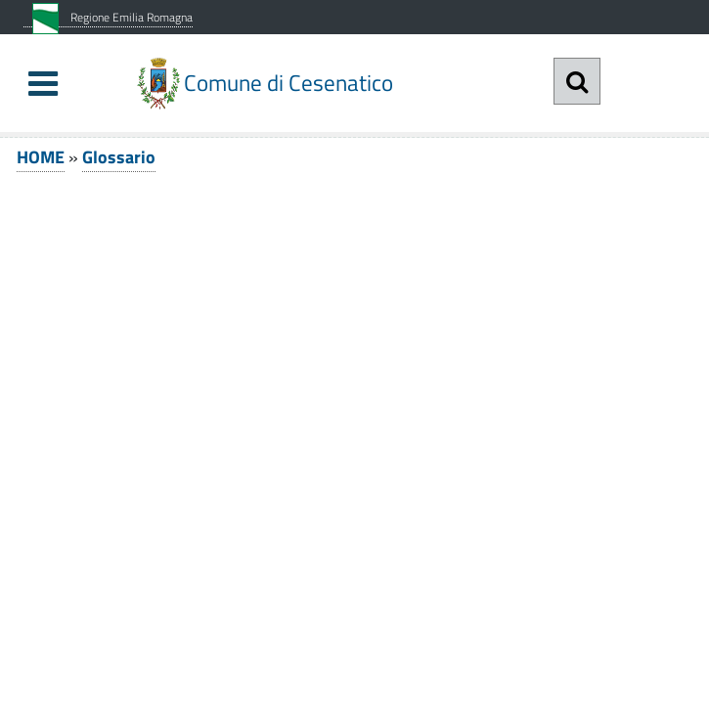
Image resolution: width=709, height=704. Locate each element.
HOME (41, 157)
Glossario (118, 157)
